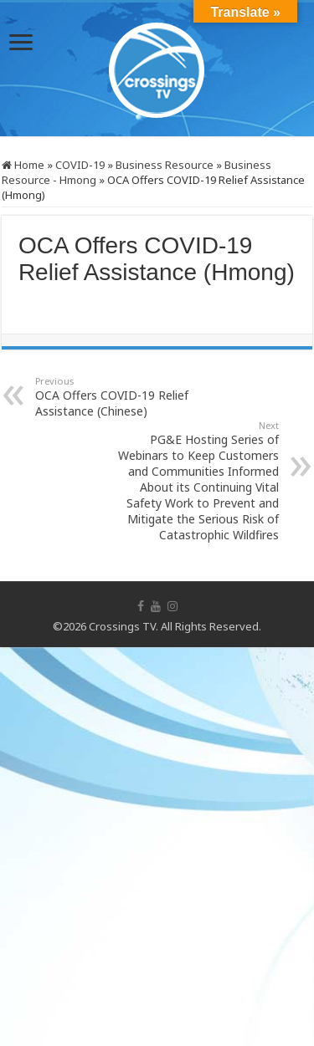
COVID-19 (80, 164)
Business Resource (165, 164)
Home (23, 164)
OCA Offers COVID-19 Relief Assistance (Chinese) (121, 397)
